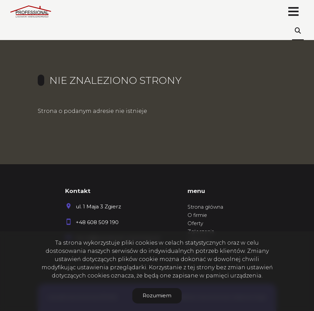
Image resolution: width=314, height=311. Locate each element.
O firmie (197, 215)
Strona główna (205, 207)
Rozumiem (157, 295)
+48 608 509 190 (97, 222)
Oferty (195, 223)
